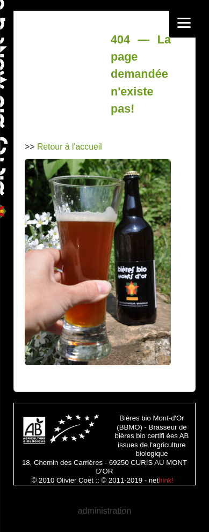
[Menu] (184, 23)
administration (105, 510)
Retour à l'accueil (69, 146)
